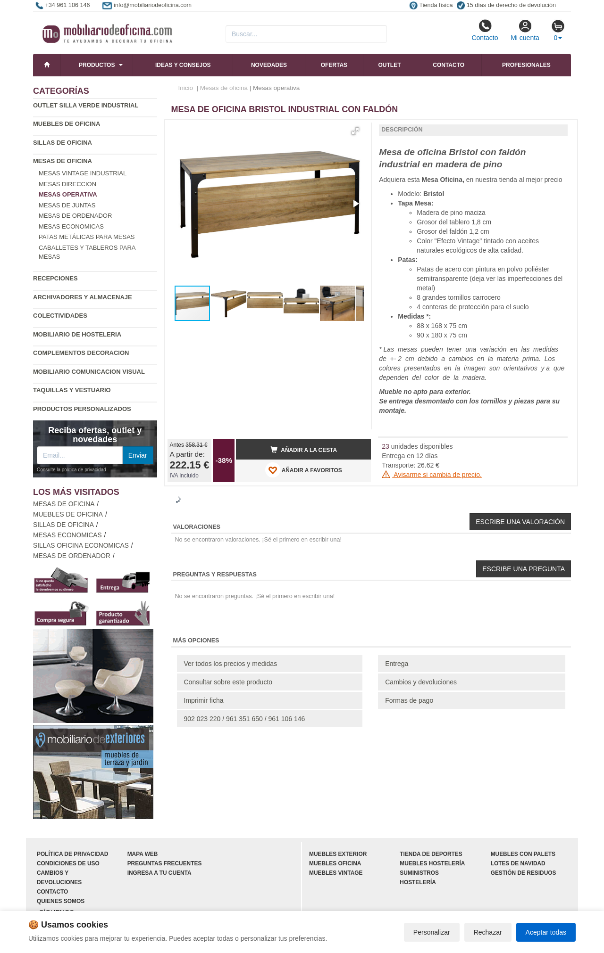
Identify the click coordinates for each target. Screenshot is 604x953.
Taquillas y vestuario (72, 390)
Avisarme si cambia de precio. (432, 474)
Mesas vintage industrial (82, 173)
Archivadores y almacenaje (82, 297)
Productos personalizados (82, 408)
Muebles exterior (338, 854)
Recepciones (55, 278)
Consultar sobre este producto (228, 682)
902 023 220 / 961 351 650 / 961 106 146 (244, 719)
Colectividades (60, 315)
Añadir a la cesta (303, 449)
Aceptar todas (546, 932)
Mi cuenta (525, 30)
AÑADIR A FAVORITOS (303, 469)
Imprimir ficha (204, 700)
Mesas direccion (67, 184)
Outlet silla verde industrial (85, 105)
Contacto (484, 30)
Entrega (396, 663)
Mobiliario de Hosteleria (77, 334)
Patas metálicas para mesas (86, 236)
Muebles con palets (523, 854)
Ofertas (334, 65)
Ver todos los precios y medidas (230, 663)
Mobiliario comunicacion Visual (89, 371)
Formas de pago (409, 700)
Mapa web (142, 854)
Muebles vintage (335, 873)
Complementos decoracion (81, 352)
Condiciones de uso (68, 863)
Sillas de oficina (62, 142)
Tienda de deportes (431, 854)
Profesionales (526, 65)
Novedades (269, 65)
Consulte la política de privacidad (71, 469)
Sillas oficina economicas (81, 545)
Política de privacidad (72, 854)
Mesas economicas (71, 226)
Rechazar (488, 932)
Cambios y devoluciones (421, 682)
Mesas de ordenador (75, 215)
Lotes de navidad (518, 863)
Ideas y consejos (183, 65)
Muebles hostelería (432, 863)
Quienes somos (60, 901)
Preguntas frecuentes (164, 863)
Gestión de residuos (523, 873)
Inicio (185, 87)
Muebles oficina (335, 863)
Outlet (389, 65)
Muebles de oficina (66, 123)
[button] (355, 131)
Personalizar (431, 932)
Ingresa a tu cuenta (159, 873)
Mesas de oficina (62, 160)
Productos (97, 65)
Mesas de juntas (67, 205)
